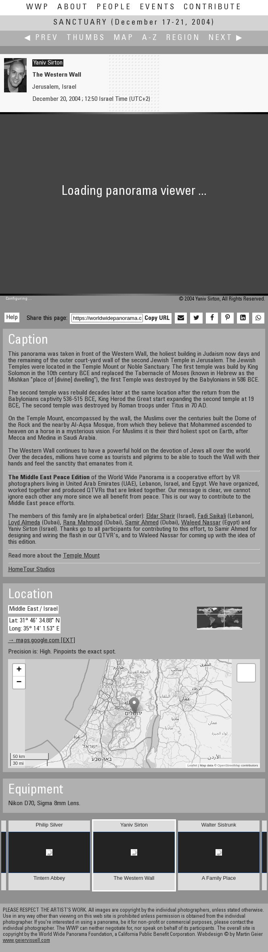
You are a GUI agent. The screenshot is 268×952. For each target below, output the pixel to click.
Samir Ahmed (142, 523)
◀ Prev (41, 38)
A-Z (150, 38)
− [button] (19, 682)
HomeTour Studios (31, 569)
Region (183, 38)
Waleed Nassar (201, 523)
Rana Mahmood (83, 523)
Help (12, 317)
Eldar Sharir (160, 516)
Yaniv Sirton (48, 63)
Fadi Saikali (212, 516)
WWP (37, 7)
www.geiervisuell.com (26, 941)
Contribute (213, 7)
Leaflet (192, 765)
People (114, 7)
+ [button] (19, 670)
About (72, 7)
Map (123, 38)
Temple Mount (81, 556)
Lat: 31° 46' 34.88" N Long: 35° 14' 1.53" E (34, 625)
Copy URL (157, 318)
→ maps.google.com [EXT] (41, 640)
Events (158, 7)
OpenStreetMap (229, 765)
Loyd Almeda (24, 523)
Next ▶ (226, 38)
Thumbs (86, 38)
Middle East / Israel (33, 609)
